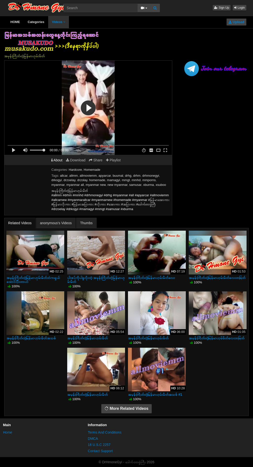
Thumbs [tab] (86, 223)
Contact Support (100, 451)
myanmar (57, 185)
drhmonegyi (150, 175)
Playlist (113, 160)
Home (7, 432)
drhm (137, 175)
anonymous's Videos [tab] (56, 223)
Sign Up (221, 7)
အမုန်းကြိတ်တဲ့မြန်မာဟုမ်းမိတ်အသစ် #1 (155, 394)
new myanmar (117, 185)
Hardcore (75, 170)
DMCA (93, 439)
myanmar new (96, 185)
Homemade (92, 170)
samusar (135, 185)
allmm (73, 175)
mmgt (126, 180)
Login (239, 7)
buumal (118, 175)
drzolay (82, 180)
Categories (36, 22)
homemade (97, 180)
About (57, 160)
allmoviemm (88, 175)
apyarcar (105, 175)
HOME (15, 22)
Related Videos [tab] (20, 223)
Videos (58, 22)
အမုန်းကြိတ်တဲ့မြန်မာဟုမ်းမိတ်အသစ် (31, 338)
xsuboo (161, 185)
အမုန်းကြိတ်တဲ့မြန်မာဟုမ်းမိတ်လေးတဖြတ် (217, 278)
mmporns (149, 180)
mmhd (136, 180)
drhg (128, 175)
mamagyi (113, 180)
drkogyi (56, 180)
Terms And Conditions (104, 432)
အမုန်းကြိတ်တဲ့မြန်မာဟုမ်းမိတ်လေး (151, 278)
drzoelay (69, 180)
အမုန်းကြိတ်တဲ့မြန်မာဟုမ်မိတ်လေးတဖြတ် (216, 338)
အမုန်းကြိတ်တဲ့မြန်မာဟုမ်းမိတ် (87, 338)
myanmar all (75, 185)
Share (96, 160)
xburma (148, 185)
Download (75, 160)
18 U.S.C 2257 (99, 445)
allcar (63, 175)
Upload (236, 22)
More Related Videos (126, 408)
